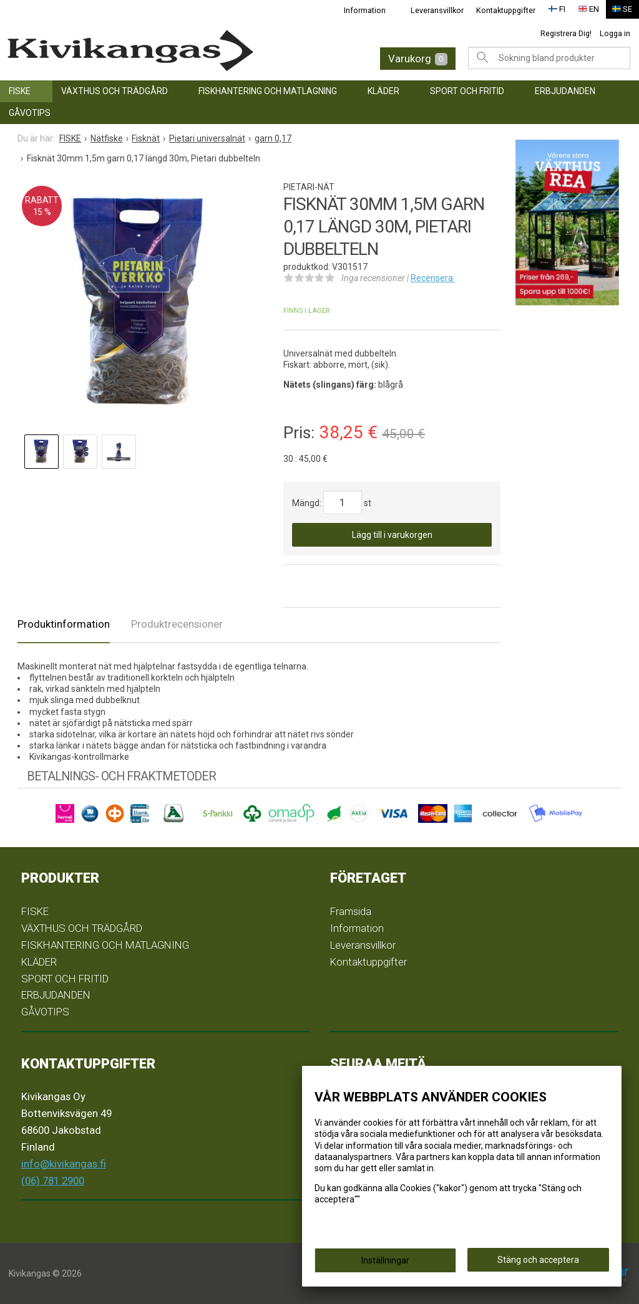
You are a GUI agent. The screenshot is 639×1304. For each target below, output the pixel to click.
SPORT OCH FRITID (467, 91)
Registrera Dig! (566, 33)
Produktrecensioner (177, 624)
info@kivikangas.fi (63, 1164)
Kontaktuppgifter (505, 10)
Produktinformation (63, 624)
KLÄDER (383, 91)
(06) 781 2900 (52, 1180)
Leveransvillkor (437, 10)
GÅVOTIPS (30, 113)
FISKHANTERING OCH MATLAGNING (267, 91)
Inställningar (385, 1262)
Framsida (350, 911)
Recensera (433, 278)
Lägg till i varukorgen (392, 535)
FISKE (20, 91)
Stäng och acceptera (538, 1261)
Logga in (615, 33)
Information (365, 10)
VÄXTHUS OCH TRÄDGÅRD (114, 91)
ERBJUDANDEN (565, 91)
